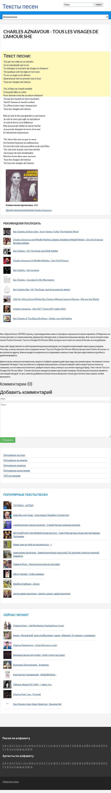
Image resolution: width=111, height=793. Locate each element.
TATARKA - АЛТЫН (23, 505)
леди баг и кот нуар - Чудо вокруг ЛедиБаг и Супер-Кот (41, 515)
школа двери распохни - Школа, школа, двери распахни (41, 593)
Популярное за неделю (15, 460)
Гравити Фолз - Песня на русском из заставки (36, 564)
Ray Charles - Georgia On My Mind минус (33, 279)
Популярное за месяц (14, 465)
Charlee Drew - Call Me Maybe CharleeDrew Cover (38, 625)
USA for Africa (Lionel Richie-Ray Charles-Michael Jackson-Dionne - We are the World (56, 299)
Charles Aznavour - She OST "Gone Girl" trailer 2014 (39, 308)
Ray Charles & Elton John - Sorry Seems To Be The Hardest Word (46, 231)
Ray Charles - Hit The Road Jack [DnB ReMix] (35, 250)
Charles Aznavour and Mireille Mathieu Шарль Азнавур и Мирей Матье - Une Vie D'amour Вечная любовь (58, 241)
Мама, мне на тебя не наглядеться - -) (32, 544)
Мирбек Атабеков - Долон (26, 583)
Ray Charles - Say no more (26, 270)
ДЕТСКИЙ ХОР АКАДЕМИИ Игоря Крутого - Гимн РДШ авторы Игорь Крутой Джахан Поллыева (56, 535)
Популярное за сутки (14, 455)
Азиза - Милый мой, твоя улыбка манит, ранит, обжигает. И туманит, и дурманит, (54, 635)
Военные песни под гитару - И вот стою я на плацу (39, 655)
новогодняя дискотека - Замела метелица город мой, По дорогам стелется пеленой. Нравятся (56, 554)
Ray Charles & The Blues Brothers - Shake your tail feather (42, 318)
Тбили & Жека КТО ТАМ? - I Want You (32, 684)
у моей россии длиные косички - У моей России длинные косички (46, 525)
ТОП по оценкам (11, 475)
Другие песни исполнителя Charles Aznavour (29, 210)
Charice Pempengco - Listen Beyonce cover (35, 645)
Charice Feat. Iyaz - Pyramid (27, 694)
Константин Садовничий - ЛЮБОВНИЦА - (34, 674)
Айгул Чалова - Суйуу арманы (28, 574)
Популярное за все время (16, 470)
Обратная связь (10, 781)
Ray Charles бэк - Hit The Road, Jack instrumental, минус (41, 289)
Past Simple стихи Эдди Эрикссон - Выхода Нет (37, 704)
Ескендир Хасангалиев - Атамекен (31, 664)
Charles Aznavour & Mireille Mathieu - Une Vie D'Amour (41, 260)
